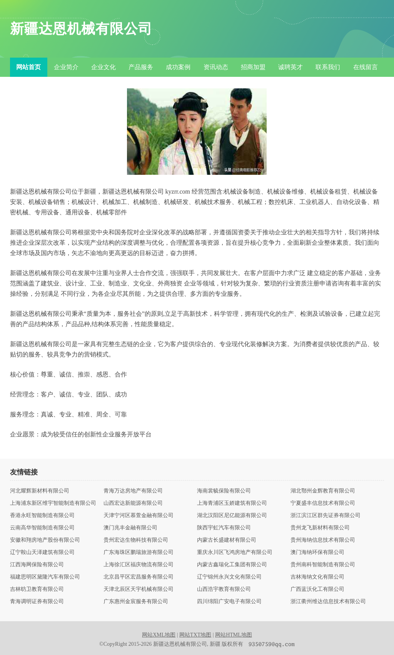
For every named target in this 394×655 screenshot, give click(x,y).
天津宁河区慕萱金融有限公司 (139, 515)
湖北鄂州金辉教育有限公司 (322, 491)
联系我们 (328, 67)
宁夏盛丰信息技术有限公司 (322, 503)
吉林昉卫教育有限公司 (37, 589)
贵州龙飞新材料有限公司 (320, 528)
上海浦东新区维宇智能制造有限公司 (53, 503)
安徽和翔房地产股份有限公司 (45, 540)
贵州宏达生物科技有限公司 (136, 540)
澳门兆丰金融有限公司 (130, 528)
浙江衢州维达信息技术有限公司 (328, 601)
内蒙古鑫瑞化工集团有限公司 (232, 564)
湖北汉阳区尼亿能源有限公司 (232, 515)
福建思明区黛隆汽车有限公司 (45, 577)
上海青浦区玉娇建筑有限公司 (232, 503)
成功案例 (178, 67)
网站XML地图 (158, 635)
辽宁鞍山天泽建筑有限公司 (42, 552)
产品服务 (141, 67)
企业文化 (103, 67)
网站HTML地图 (233, 635)
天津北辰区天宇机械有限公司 (139, 589)
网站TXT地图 (195, 635)
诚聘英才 (290, 67)
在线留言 (365, 67)
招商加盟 (253, 67)
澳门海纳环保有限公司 (317, 552)
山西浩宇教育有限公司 (224, 589)
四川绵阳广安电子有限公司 (229, 601)
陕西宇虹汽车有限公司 (224, 528)
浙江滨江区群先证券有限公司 (325, 515)
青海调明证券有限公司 (37, 601)
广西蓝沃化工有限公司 (317, 589)
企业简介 (66, 67)
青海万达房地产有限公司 (133, 491)
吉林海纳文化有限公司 (317, 577)
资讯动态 (216, 67)
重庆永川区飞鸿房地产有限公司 (234, 552)
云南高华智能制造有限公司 (42, 528)
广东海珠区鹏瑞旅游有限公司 (139, 552)
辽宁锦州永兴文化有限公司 (229, 577)
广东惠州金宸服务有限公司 (136, 601)
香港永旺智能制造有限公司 (42, 515)
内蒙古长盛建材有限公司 (226, 540)
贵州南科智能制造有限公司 (322, 564)
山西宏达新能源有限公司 (133, 503)
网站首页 (28, 67)
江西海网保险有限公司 (37, 564)
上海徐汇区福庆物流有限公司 (139, 564)
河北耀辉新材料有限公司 (39, 491)
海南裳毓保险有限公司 (224, 491)
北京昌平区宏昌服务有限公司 (139, 577)
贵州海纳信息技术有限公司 (322, 540)
